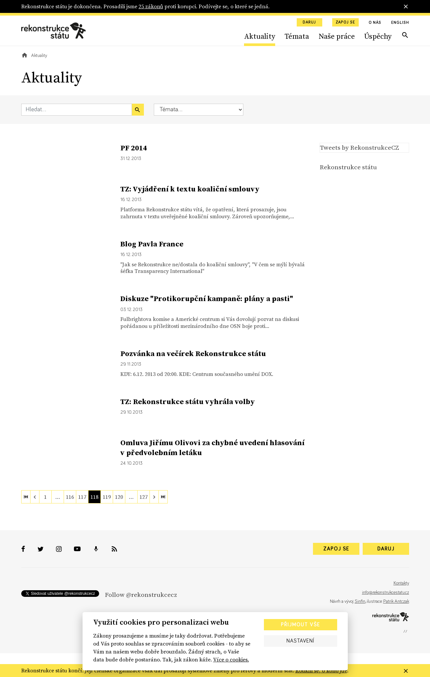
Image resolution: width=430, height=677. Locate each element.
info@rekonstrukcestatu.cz (385, 592)
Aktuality (259, 36)
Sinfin (360, 601)
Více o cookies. (231, 659)
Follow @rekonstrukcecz (141, 594)
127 (144, 496)
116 (70, 496)
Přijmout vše (300, 624)
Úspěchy (378, 36)
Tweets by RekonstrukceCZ (359, 147)
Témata (296, 36)
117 (82, 496)
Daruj (309, 23)
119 (107, 496)
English (400, 23)
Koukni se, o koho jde (321, 670)
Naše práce (337, 36)
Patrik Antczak (396, 601)
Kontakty (401, 583)
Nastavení (300, 641)
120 (119, 496)
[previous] (35, 497)
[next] (154, 497)
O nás (375, 23)
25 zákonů (151, 6)
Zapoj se (345, 23)
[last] (163, 497)
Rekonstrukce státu (348, 167)
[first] (26, 497)
